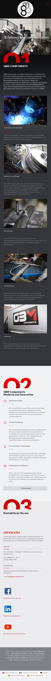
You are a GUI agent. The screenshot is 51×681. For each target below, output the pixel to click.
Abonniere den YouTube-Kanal (15, 634)
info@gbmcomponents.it (16, 576)
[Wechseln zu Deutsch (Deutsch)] (44, 672)
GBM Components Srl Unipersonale (19, 651)
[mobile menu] (48, 4)
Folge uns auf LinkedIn (12, 616)
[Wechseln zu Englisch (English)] (9, 672)
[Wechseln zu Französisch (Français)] (28, 672)
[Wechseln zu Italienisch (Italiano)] (16, 675)
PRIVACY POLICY (36, 660)
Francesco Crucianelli (36, 658)
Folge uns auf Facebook (12, 598)
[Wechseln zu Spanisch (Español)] (35, 675)
